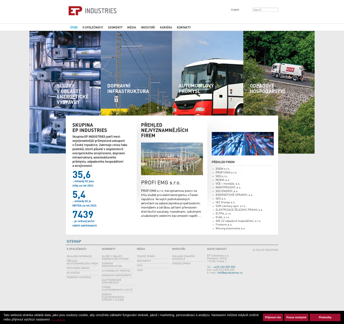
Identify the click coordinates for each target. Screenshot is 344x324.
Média (131, 27)
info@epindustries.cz (229, 272)
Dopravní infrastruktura (128, 88)
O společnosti (92, 27)
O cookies (58, 319)
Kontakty (184, 27)
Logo (140, 270)
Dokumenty (144, 261)
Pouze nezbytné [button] (296, 317)
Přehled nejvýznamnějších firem (82, 262)
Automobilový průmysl (196, 88)
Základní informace (79, 256)
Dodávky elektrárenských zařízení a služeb (113, 297)
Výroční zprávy (181, 264)
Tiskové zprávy (146, 256)
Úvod (74, 27)
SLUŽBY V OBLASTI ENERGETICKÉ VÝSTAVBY (73, 94)
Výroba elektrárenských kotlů (117, 288)
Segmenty (115, 27)
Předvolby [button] (325, 317)
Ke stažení (73, 273)
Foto (140, 266)
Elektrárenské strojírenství (111, 281)
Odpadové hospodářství (267, 88)
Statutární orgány (78, 268)
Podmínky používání (79, 277)
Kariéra (166, 27)
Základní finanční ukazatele (183, 257)
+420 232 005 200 (224, 267)
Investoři (148, 27)
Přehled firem (223, 162)
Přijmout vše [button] (273, 317)
